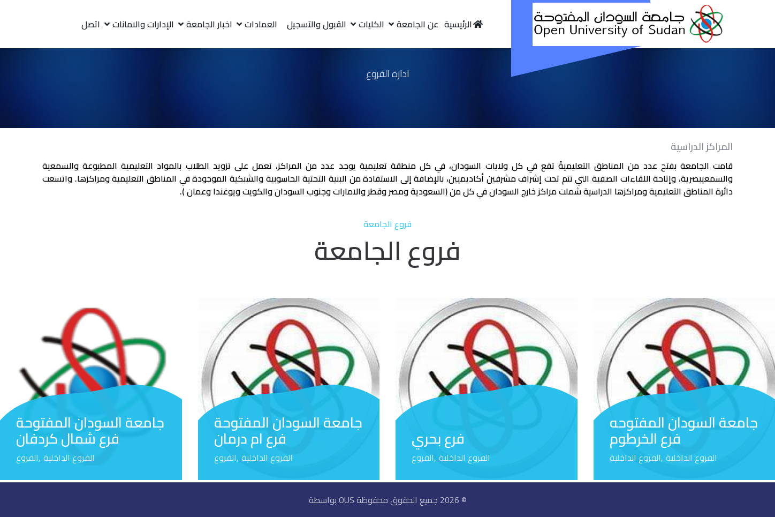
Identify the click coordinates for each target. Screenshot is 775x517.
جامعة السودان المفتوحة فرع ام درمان (288, 430)
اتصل (90, 24)
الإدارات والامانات (143, 24)
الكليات (371, 24)
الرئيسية (464, 24)
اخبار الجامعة (209, 24)
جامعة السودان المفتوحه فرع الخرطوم (684, 430)
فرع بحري (438, 438)
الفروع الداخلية (691, 457)
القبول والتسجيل (316, 24)
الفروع (423, 457)
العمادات (261, 24)
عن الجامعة (417, 24)
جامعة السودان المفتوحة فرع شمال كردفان (90, 430)
